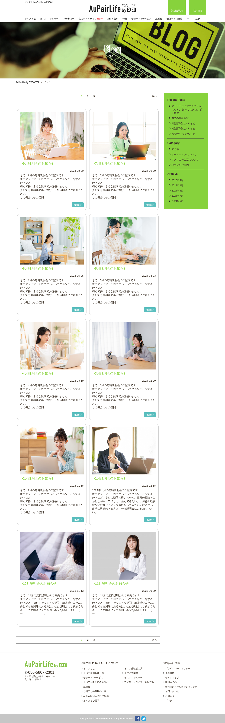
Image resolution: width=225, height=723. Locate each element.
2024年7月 (177, 195)
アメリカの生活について (185, 159)
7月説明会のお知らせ (183, 133)
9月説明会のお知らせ (183, 123)
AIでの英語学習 (180, 118)
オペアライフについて (184, 154)
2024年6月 (177, 201)
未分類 (175, 149)
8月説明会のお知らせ (183, 128)
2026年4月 (177, 180)
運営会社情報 (171, 663)
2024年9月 (177, 185)
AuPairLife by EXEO (112, 8)
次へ (154, 96)
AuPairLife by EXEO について (100, 663)
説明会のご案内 (180, 164)
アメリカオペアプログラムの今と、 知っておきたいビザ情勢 (187, 109)
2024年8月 (177, 190)
